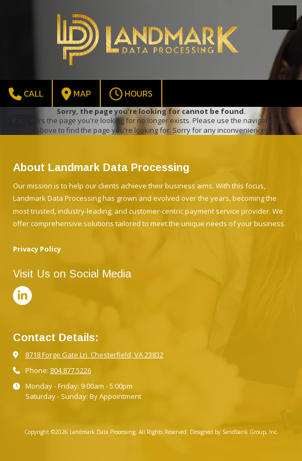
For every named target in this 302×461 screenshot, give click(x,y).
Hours (131, 93)
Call (26, 93)
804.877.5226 (70, 370)
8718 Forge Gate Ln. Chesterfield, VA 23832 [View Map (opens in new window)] (94, 355)
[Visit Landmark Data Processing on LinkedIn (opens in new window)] (22, 295)
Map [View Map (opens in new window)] (76, 93)
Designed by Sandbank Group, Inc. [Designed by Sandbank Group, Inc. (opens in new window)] (234, 432)
